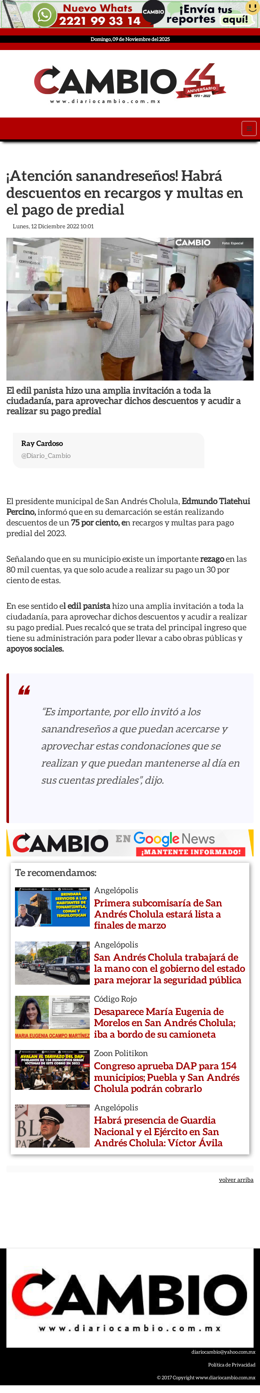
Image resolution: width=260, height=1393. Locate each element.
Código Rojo (115, 998)
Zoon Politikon (121, 1053)
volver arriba (236, 1180)
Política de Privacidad (232, 1364)
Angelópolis (116, 890)
